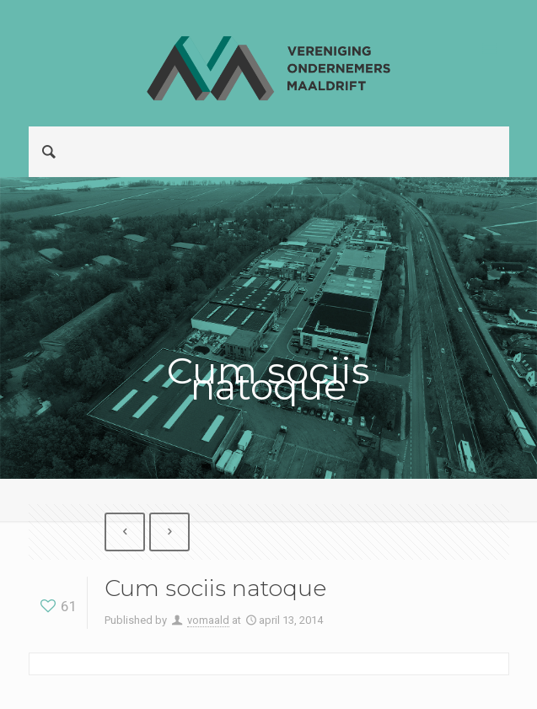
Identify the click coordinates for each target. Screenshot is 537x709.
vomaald (208, 620)
